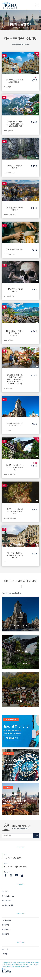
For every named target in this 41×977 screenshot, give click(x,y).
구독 (36, 836)
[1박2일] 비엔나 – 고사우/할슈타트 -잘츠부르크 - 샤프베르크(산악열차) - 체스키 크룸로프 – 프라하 (15, 379)
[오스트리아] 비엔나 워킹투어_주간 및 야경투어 (15, 555)
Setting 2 (5, 954)
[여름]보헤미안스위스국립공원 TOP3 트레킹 (14, 467)
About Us (5, 891)
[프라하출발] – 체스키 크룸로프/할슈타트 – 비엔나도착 (14, 333)
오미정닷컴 (5, 934)
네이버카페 (5, 925)
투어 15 (17, 626)
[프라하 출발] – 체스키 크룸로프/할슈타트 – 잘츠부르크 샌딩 (14, 124)
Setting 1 (5, 949)
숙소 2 (25, 663)
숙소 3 (25, 626)
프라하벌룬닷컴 (6, 920)
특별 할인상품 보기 (12, 738)
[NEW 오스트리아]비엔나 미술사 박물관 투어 (15, 511)
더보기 (8, 769)
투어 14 (20, 701)
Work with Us (6, 900)
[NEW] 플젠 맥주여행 (14, 249)
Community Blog (8, 896)
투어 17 (17, 663)
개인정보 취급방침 (7, 905)
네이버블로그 (6, 929)
